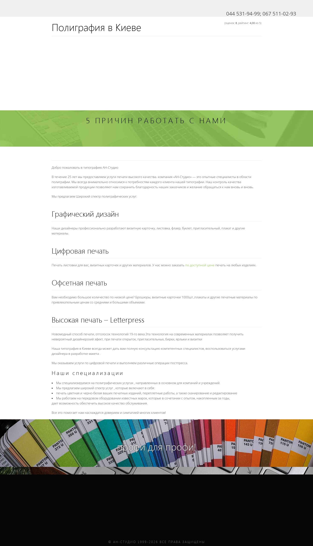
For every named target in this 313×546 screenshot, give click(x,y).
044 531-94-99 (243, 13)
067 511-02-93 (279, 13)
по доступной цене (200, 265)
